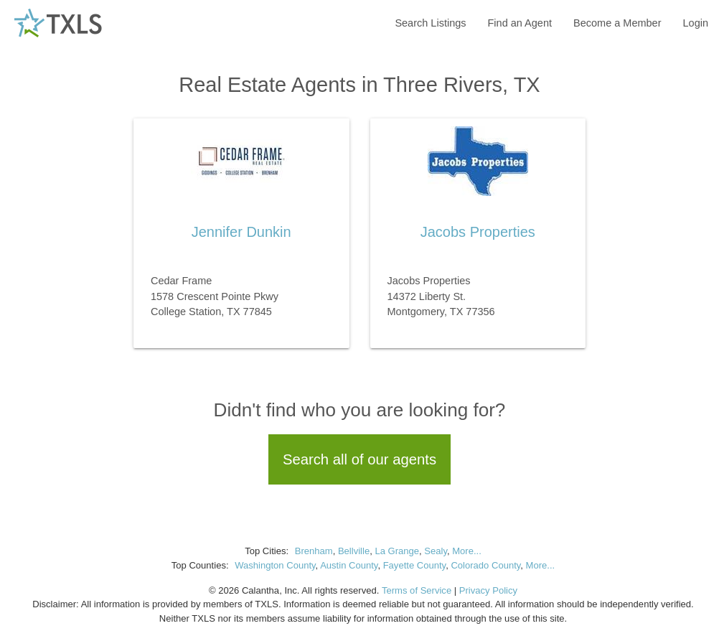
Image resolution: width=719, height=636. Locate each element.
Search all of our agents (359, 459)
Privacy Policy (488, 590)
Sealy (435, 551)
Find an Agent (520, 23)
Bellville (354, 551)
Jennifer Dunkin (241, 232)
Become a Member (617, 23)
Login (695, 23)
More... (466, 551)
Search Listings (430, 23)
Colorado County (485, 565)
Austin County (348, 565)
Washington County (275, 565)
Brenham (314, 551)
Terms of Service (416, 590)
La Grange (397, 551)
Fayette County (414, 565)
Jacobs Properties (477, 232)
